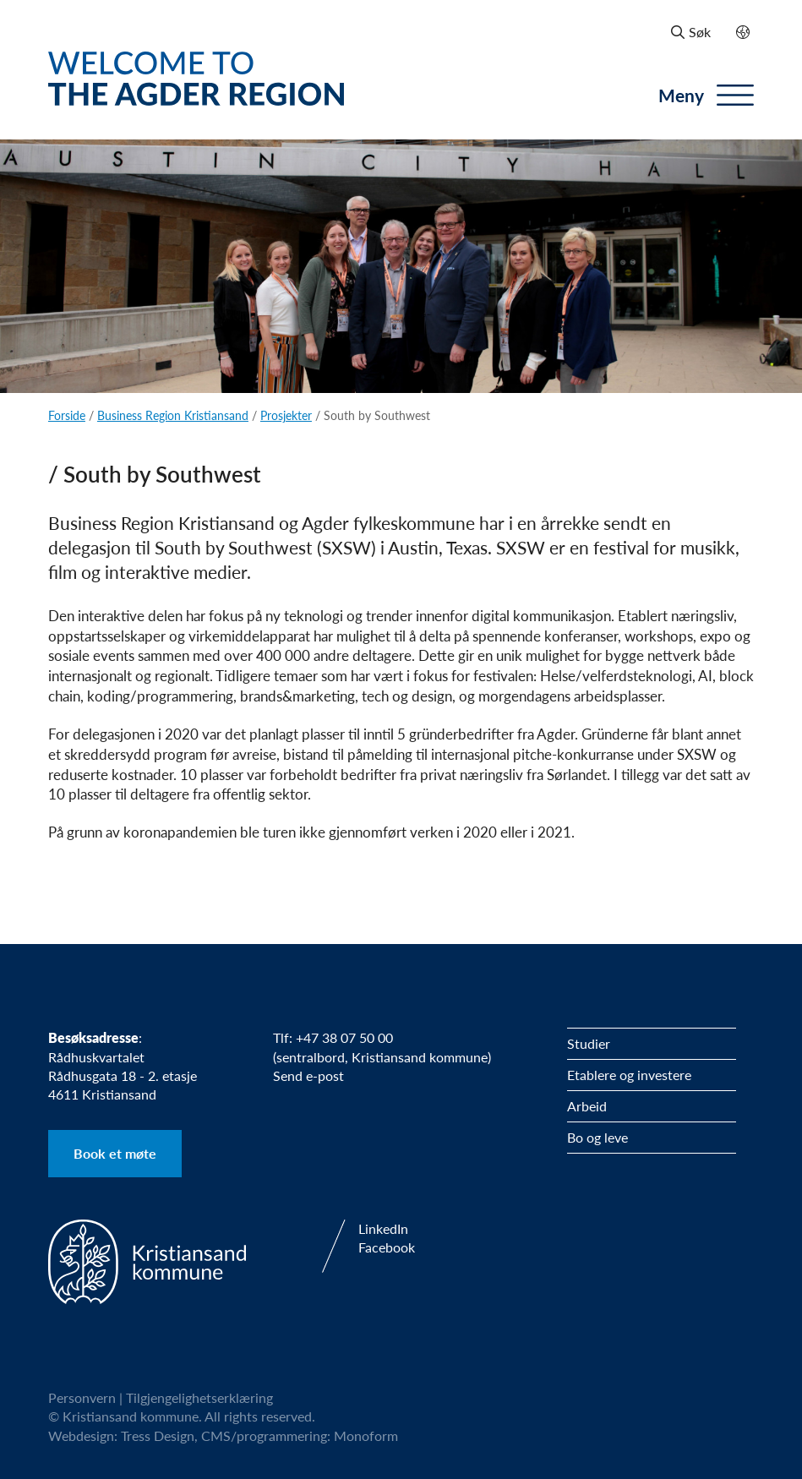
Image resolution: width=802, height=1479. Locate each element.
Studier (588, 1043)
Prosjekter (286, 415)
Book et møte (115, 1153)
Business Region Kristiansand (172, 415)
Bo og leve (597, 1137)
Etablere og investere (629, 1074)
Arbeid (587, 1106)
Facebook (386, 1247)
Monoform (366, 1435)
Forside (66, 415)
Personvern (82, 1397)
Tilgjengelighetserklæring (199, 1397)
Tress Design (157, 1435)
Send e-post (308, 1075)
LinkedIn (383, 1229)
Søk (691, 31)
